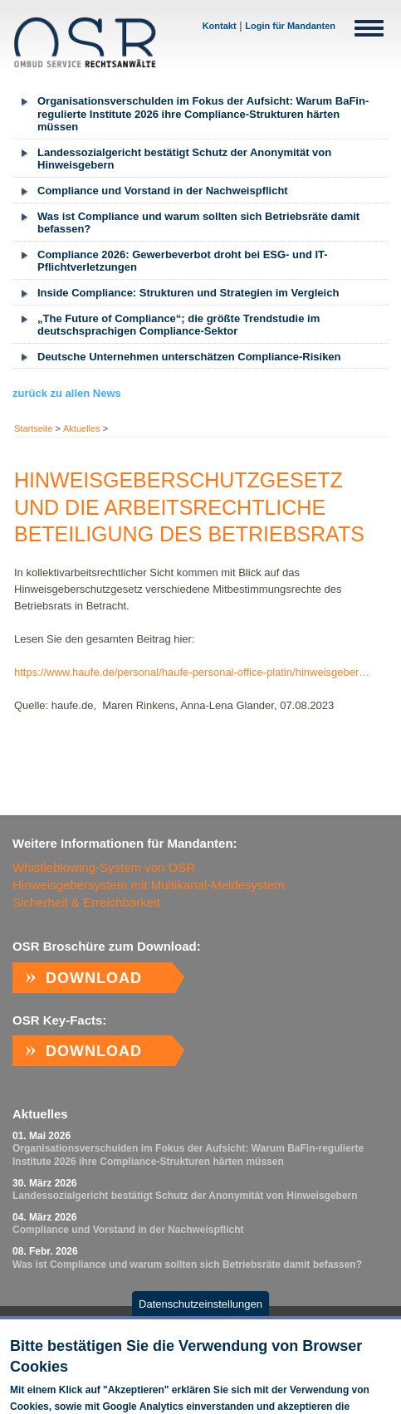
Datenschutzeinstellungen (200, 1310)
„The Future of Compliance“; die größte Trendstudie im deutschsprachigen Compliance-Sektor (178, 325)
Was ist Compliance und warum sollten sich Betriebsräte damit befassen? (198, 223)
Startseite (33, 428)
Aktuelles (81, 428)
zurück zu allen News (66, 393)
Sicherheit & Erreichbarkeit (86, 902)
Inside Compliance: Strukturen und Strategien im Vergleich (188, 292)
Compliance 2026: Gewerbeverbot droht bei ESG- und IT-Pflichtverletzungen (182, 261)
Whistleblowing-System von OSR (103, 867)
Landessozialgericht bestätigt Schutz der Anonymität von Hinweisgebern (184, 159)
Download (94, 978)
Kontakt (220, 26)
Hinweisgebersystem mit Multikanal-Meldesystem (148, 885)
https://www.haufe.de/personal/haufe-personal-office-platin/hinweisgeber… (191, 672)
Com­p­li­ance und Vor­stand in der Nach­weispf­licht (162, 190)
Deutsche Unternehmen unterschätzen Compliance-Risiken (189, 356)
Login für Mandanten (290, 26)
